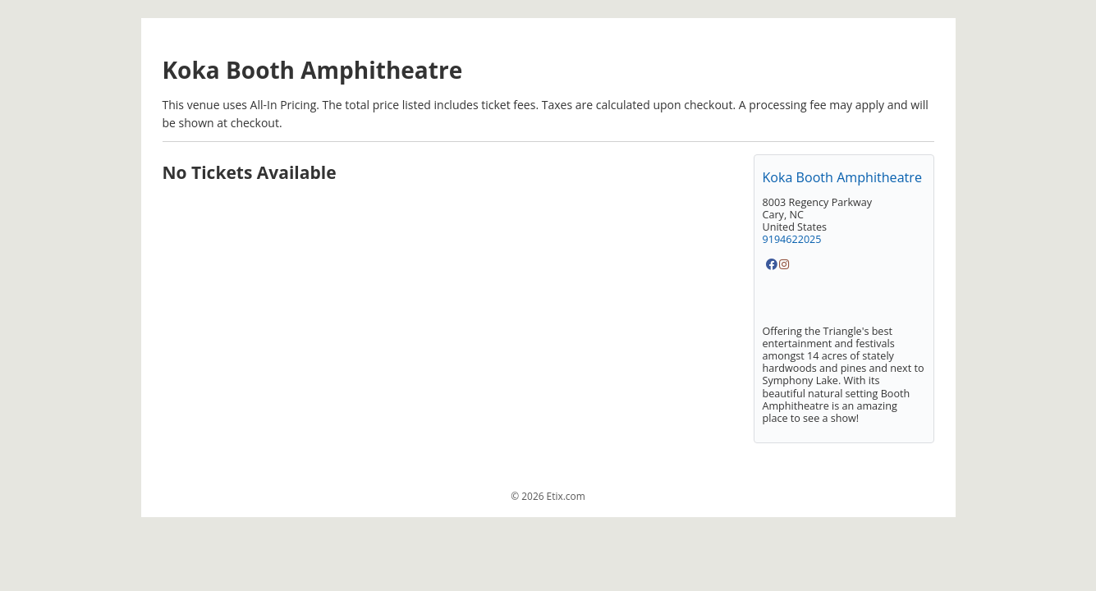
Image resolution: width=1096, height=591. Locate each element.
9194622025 (792, 239)
